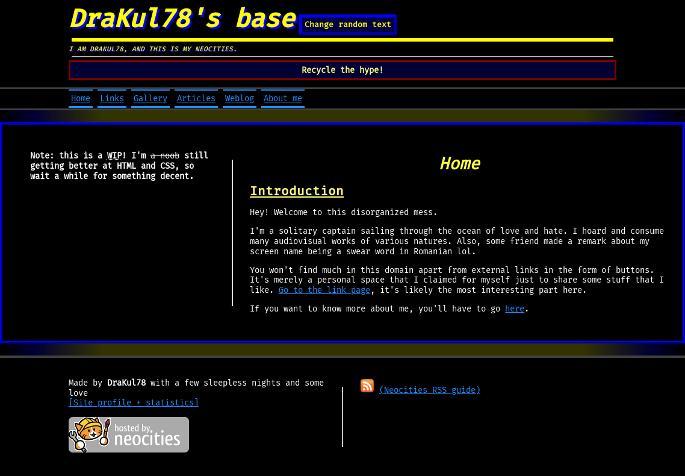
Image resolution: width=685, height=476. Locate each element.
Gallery (150, 98)
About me (283, 98)
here (514, 309)
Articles (196, 98)
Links (112, 98)
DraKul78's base (181, 18)
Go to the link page (324, 290)
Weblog (239, 98)
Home (80, 98)
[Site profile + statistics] (134, 403)
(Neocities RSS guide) (429, 390)
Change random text (348, 25)
